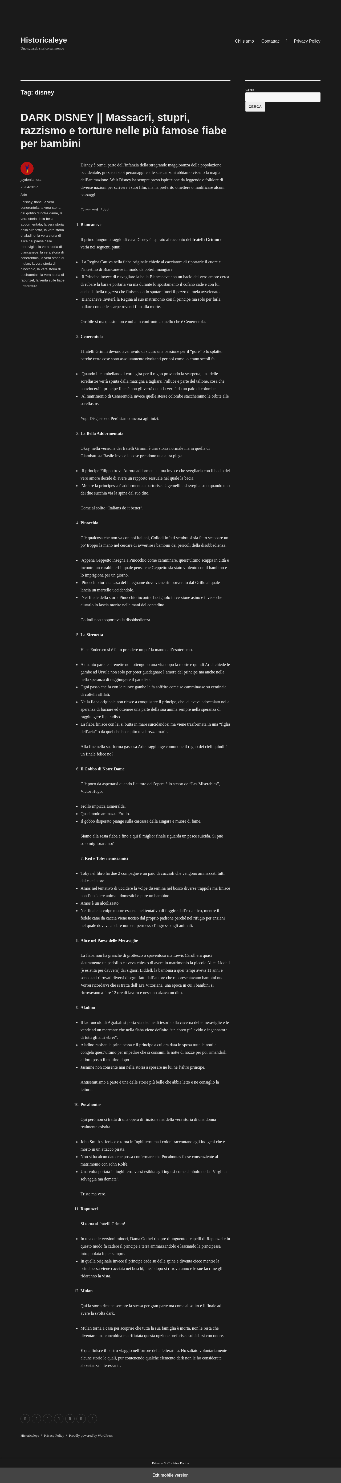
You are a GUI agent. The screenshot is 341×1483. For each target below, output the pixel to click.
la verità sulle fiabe (50, 280)
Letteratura (29, 286)
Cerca (249, 90)
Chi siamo (244, 41)
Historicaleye (44, 40)
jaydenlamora (31, 180)
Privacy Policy (307, 41)
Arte (24, 195)
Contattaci (271, 41)
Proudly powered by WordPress (91, 1435)
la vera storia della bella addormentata (42, 218)
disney (28, 202)
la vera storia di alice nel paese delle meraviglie (41, 241)
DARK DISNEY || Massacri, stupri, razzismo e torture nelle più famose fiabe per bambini (124, 130)
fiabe (38, 202)
